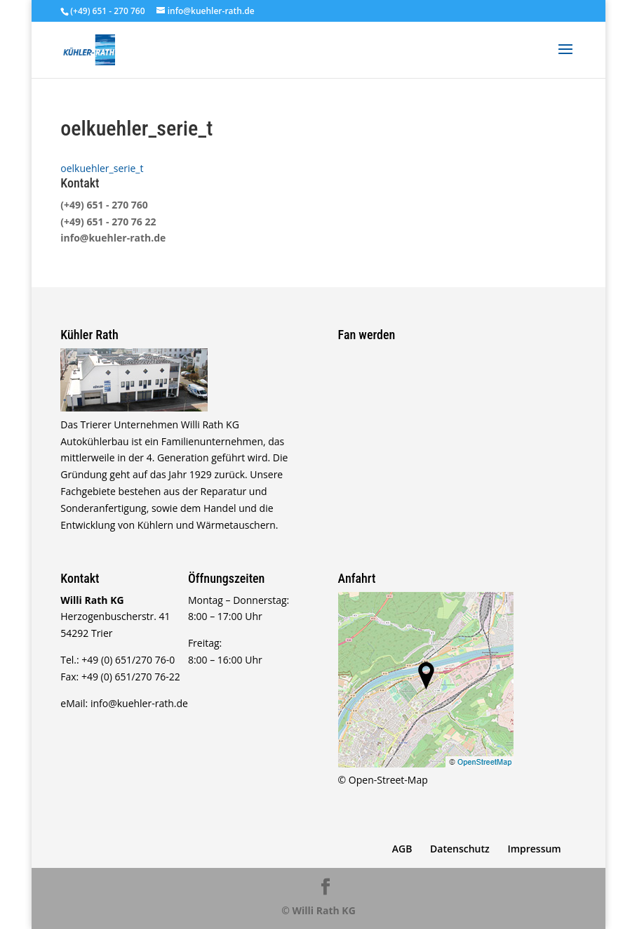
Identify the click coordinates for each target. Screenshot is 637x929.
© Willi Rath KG (318, 910)
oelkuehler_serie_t (101, 168)
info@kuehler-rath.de (113, 237)
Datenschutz (460, 848)
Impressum (534, 848)
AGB (402, 848)
